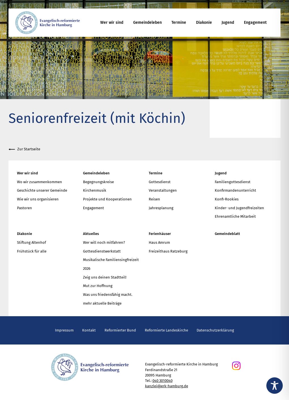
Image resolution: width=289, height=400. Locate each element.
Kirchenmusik (94, 190)
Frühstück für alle (31, 251)
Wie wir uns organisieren (38, 199)
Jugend (228, 22)
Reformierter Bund (120, 330)
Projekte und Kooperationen (107, 199)
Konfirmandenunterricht (235, 190)
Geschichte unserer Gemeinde (42, 190)
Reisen (154, 199)
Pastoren (24, 208)
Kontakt (89, 330)
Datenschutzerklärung (215, 330)
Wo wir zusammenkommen (39, 182)
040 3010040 (162, 380)
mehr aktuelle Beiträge (102, 303)
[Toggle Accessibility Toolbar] (274, 385)
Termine (178, 22)
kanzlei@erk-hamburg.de (166, 386)
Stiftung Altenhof (31, 242)
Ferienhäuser (160, 234)
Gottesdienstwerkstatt (102, 251)
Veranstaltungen (163, 190)
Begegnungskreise (98, 182)
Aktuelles (91, 234)
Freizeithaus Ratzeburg (168, 251)
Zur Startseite (24, 149)
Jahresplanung (161, 208)
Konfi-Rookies (227, 199)
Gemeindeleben (147, 22)
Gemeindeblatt (227, 234)
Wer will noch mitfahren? (104, 242)
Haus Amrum (159, 242)
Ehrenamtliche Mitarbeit (235, 216)
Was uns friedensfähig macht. (107, 294)
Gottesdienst (160, 182)
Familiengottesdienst (232, 182)
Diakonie (204, 22)
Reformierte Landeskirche (166, 330)
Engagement (255, 22)
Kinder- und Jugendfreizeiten (239, 208)
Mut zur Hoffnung (97, 286)
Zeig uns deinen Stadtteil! (104, 277)
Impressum (64, 330)
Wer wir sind (111, 22)
